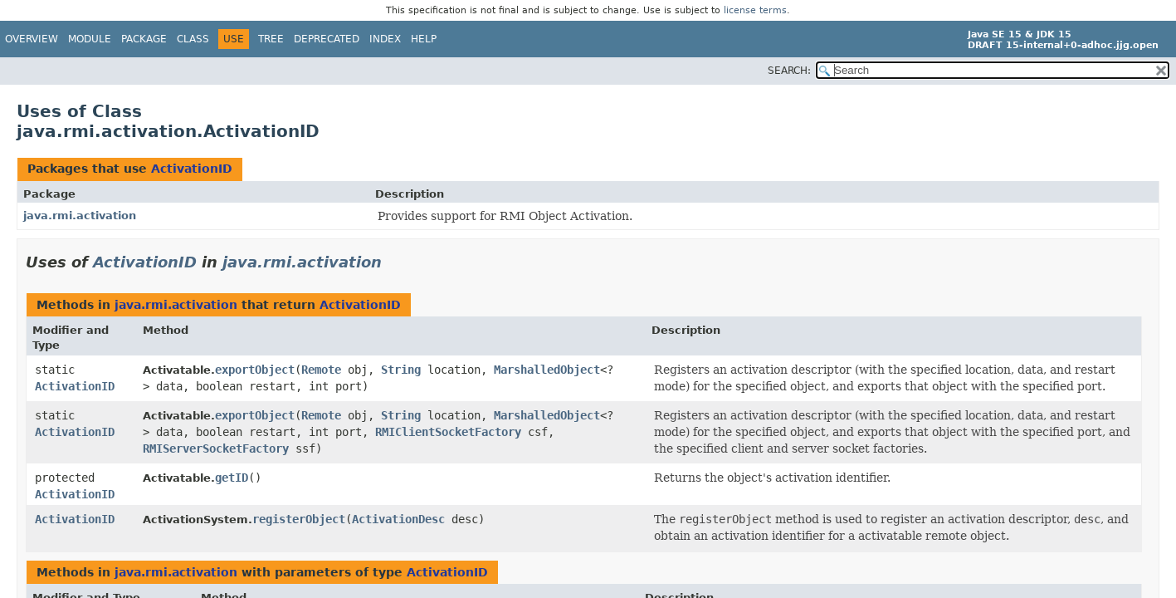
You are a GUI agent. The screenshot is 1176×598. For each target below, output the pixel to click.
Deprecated (326, 39)
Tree (271, 39)
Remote (321, 369)
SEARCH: (789, 70)
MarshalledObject (547, 369)
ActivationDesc (398, 519)
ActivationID (191, 168)
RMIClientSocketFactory (448, 432)
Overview (31, 39)
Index (385, 39)
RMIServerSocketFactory (216, 448)
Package (144, 39)
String (401, 369)
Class (193, 39)
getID (231, 477)
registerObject (298, 519)
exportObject (255, 369)
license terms (755, 10)
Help (424, 39)
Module (89, 39)
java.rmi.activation (79, 215)
